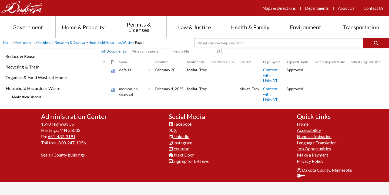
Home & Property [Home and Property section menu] (83, 27)
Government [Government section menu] (27, 27)
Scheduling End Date (365, 62)
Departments (317, 8)
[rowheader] (105, 75)
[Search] (376, 43)
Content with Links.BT (270, 75)
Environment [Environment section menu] (305, 27)
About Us (346, 8)
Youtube (179, 148)
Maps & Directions (279, 8)
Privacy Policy (310, 161)
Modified (162, 62)
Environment (25, 43)
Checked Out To (222, 62)
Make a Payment (312, 154)
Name (123, 62)
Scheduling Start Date (329, 62)
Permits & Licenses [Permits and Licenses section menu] (139, 27)
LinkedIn (179, 136)
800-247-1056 (72, 142)
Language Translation (317, 142)
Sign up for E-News (189, 161)
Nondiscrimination (314, 136)
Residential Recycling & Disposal (62, 43)
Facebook (180, 123)
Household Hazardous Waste (110, 43)
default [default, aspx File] (125, 69)
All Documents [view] (113, 51)
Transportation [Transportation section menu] (361, 27)
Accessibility (309, 130)
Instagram (180, 142)
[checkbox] (104, 61)
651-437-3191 (61, 136)
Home (7, 43)
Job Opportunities (314, 148)
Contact (245, 62)
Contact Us (374, 8)
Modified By (196, 62)
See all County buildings (63, 154)
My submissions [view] (145, 51)
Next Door (181, 154)
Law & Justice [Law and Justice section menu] (194, 27)
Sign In (303, 176)
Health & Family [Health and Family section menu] (249, 27)
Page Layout (271, 62)
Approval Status (297, 62)
